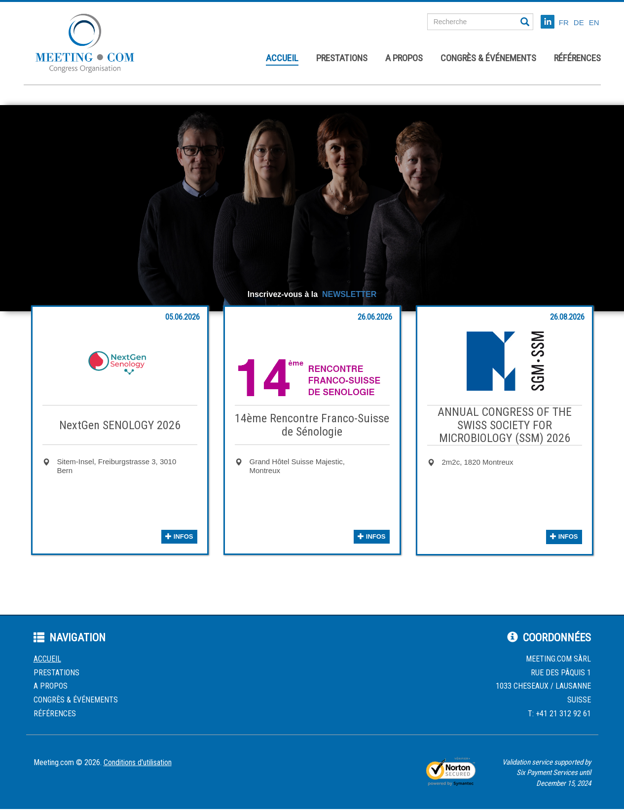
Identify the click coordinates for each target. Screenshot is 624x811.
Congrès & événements (488, 58)
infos (179, 536)
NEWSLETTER (349, 294)
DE (579, 22)
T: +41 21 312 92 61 (559, 713)
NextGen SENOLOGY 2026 (120, 425)
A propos (404, 58)
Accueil (282, 58)
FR (564, 22)
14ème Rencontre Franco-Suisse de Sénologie (312, 424)
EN (594, 22)
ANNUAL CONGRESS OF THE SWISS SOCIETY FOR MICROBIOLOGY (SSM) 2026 (505, 425)
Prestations (341, 58)
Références (577, 58)
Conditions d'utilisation (138, 762)
